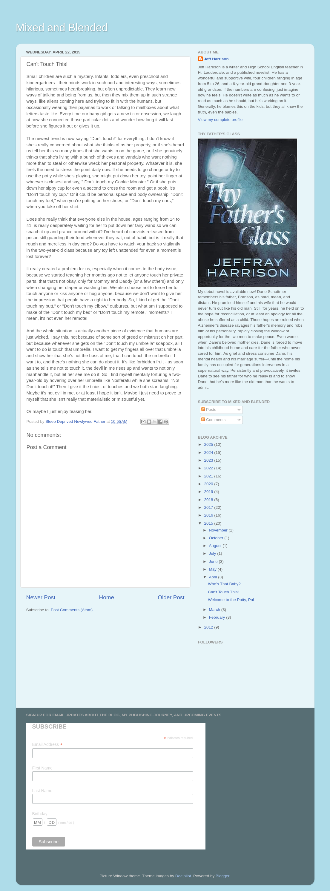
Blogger (222, 876)
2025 (209, 444)
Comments (213, 419)
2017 (209, 507)
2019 (209, 491)
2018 (209, 499)
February (217, 617)
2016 (209, 515)
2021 (209, 476)
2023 (209, 460)
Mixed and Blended (62, 27)
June (214, 561)
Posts (208, 409)
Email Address (47, 744)
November (219, 530)
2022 (209, 468)
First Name (42, 768)
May (213, 569)
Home (106, 597)
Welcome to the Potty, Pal (231, 599)
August (216, 545)
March (215, 609)
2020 (209, 484)
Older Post (171, 597)
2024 (209, 452)
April (213, 577)
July (213, 553)
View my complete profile (220, 119)
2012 (209, 627)
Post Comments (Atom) (72, 610)
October (217, 538)
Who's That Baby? (224, 584)
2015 (209, 523)
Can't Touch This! (223, 592)
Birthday (39, 813)
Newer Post (41, 597)
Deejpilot (183, 876)
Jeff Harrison (216, 59)
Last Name (42, 790)
